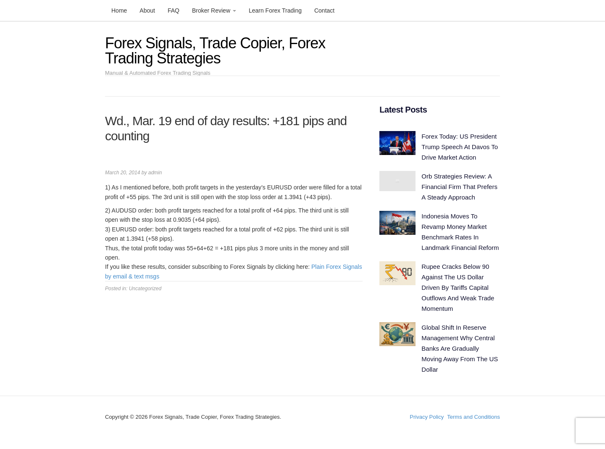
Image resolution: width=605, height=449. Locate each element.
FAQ (173, 10)
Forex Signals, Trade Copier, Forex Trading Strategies (215, 50)
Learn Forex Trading (275, 10)
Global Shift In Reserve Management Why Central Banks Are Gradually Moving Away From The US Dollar (459, 348)
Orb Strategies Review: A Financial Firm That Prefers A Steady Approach (459, 187)
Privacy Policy (427, 417)
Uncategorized (145, 288)
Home (119, 10)
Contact (324, 10)
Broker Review (214, 10)
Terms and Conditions (473, 417)
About (147, 10)
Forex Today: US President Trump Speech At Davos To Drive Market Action (459, 147)
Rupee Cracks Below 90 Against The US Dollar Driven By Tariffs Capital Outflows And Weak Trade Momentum (457, 287)
